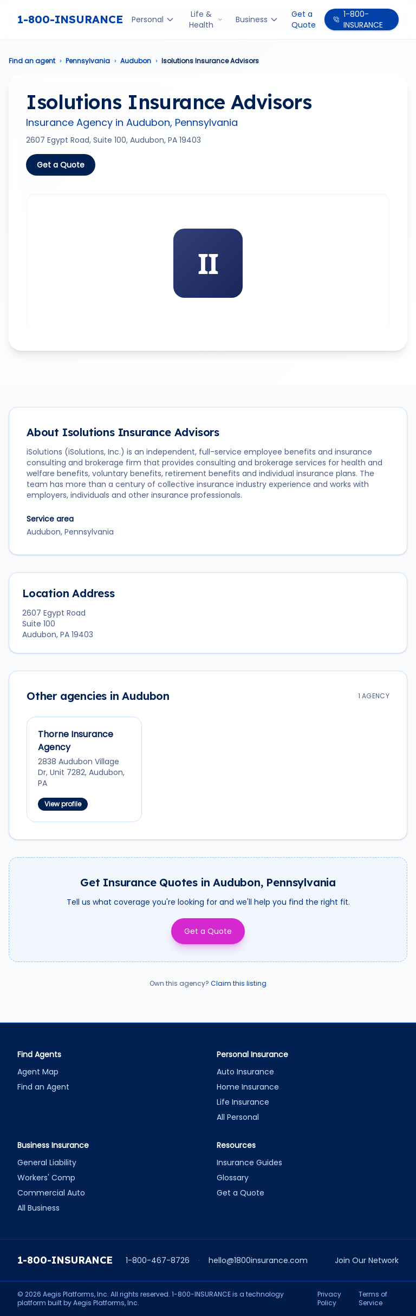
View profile (62, 804)
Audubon (135, 61)
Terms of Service (373, 1298)
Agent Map (37, 1071)
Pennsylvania (88, 61)
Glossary (233, 1177)
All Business (38, 1208)
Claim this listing (238, 983)
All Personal (238, 1117)
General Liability (46, 1162)
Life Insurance (243, 1102)
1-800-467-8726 (158, 1260)
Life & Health (206, 19)
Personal (153, 19)
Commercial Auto (51, 1192)
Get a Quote (303, 19)
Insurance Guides (249, 1162)
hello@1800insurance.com (258, 1260)
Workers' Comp (46, 1177)
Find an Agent (43, 1086)
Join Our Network (367, 1260)
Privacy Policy (329, 1298)
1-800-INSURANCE (70, 19)
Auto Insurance (245, 1071)
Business (257, 19)
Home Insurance (248, 1086)
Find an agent (32, 61)
